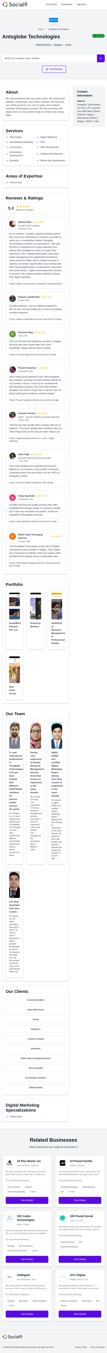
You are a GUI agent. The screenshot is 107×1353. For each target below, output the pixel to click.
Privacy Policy (81, 1347)
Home (40, 29)
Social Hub (51, 4)
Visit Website (54, 69)
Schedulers (66, 4)
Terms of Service (97, 1347)
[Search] (101, 58)
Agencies (81, 4)
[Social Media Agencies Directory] (14, 4)
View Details (27, 1200)
